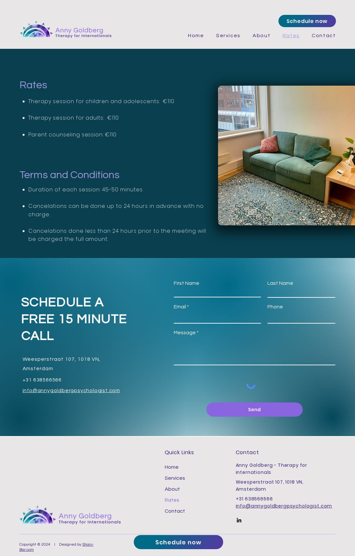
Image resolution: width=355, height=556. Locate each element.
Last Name (280, 283)
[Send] (254, 409)
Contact (175, 511)
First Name (186, 283)
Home (172, 467)
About (172, 489)
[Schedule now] (307, 21)
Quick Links (179, 452)
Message (185, 332)
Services (175, 478)
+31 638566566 (254, 499)
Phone (275, 306)
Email (180, 306)
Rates (172, 500)
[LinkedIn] (239, 520)
